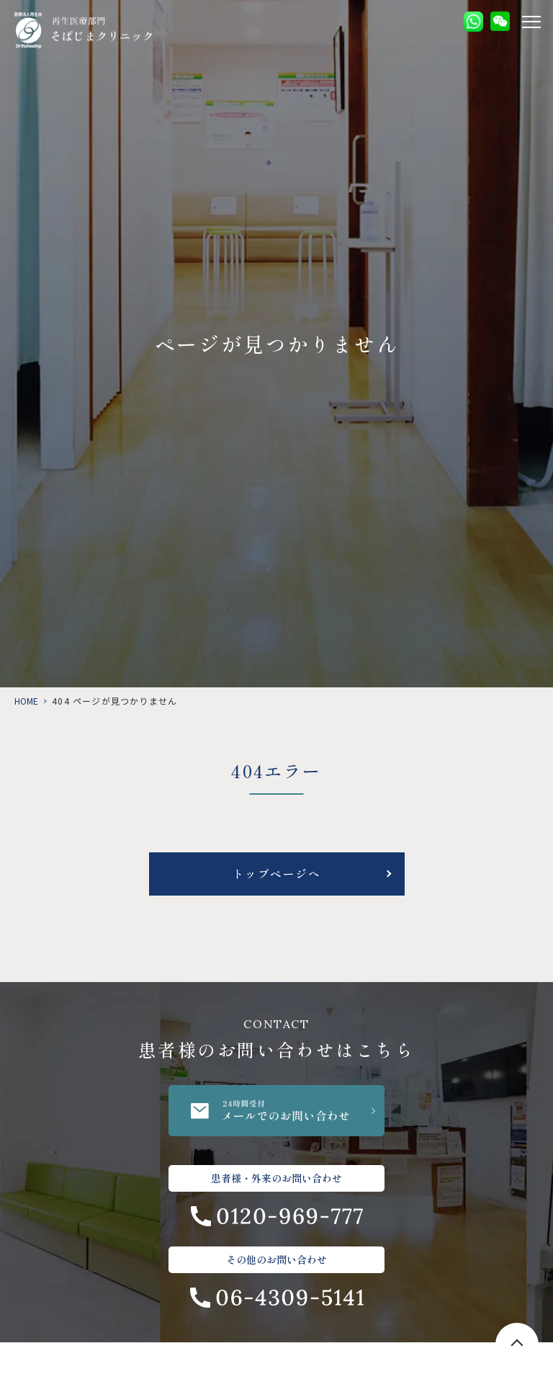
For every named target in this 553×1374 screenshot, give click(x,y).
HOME (26, 701)
